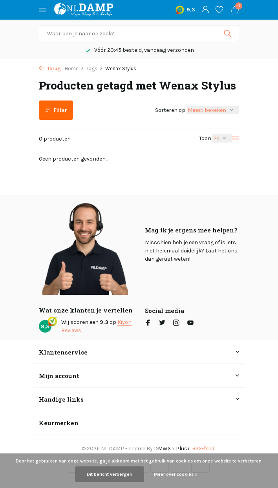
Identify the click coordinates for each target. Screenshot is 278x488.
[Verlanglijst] (219, 10)
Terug (50, 68)
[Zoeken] (139, 33)
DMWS (162, 448)
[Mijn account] (205, 10)
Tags (94, 68)
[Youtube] (190, 323)
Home (74, 68)
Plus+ (183, 448)
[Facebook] (148, 323)
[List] (235, 138)
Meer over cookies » (176, 474)
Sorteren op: (171, 110)
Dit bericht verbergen (109, 474)
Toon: (205, 138)
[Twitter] (162, 323)
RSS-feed (203, 448)
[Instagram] (176, 323)
